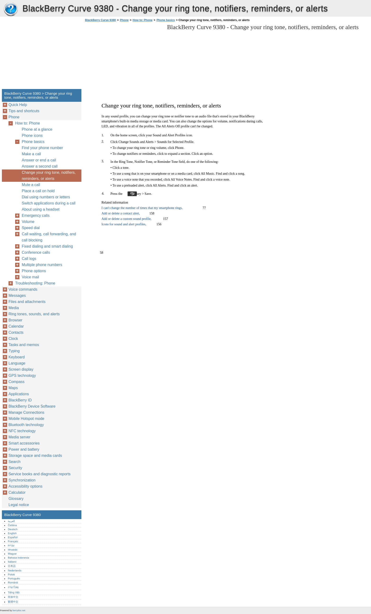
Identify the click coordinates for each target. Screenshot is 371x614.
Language (17, 363)
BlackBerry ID (20, 400)
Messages (17, 296)
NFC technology (22, 431)
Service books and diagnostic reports (40, 474)
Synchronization (22, 480)
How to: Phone (142, 20)
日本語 (12, 566)
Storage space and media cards (35, 456)
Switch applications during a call (48, 203)
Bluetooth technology (26, 425)
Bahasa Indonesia (18, 557)
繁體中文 (13, 601)
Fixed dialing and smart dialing (47, 246)
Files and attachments (27, 302)
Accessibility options (25, 486)
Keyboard (17, 357)
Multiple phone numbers (42, 265)
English (12, 533)
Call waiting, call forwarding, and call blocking (49, 237)
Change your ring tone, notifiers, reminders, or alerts (49, 175)
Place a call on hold (38, 191)
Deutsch (13, 529)
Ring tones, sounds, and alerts (34, 314)
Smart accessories (24, 443)
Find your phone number (42, 148)
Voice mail (30, 277)
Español (12, 537)
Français (13, 541)
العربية (11, 521)
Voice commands (23, 289)
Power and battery (24, 449)
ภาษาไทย (13, 587)
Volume (28, 222)
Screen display (21, 369)
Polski (11, 574)
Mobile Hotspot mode (26, 419)
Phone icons (32, 135)
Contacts (16, 332)
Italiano (12, 561)
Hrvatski (12, 549)
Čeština (12, 525)
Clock (13, 339)
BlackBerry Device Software (32, 406)
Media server (19, 437)
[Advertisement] (123, 57)
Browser (15, 320)
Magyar (12, 553)
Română (13, 582)
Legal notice (19, 505)
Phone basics (165, 20)
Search (15, 462)
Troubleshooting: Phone (35, 283)
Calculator (17, 492)
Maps (13, 388)
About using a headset (40, 209)
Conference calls (36, 252)
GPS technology (22, 376)
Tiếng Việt (13, 592)
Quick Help (18, 105)
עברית (11, 545)
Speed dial (31, 228)
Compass (17, 382)
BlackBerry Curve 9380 (11, 9)
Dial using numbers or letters (46, 197)
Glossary (16, 499)
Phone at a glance (37, 129)
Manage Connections (26, 412)
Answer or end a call (39, 160)
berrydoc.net (19, 610)
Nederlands (14, 570)
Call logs (29, 259)
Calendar (16, 326)
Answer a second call (39, 166)
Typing (14, 351)
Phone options (34, 271)
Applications (19, 394)
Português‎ (14, 578)
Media (14, 308)
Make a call (31, 154)
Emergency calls (35, 216)
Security (15, 468)
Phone (124, 20)
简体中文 (13, 597)
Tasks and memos (24, 345)
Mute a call (31, 185)
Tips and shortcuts (24, 111)
